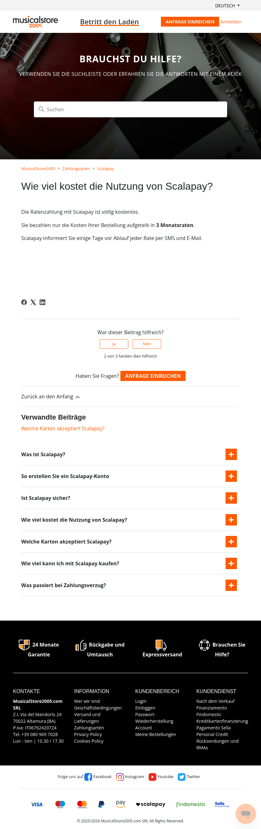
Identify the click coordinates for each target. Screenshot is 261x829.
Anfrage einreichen (190, 22)
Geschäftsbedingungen (98, 708)
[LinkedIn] (42, 302)
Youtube (161, 776)
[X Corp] (33, 302)
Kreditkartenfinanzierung (222, 721)
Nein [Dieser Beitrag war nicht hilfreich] (147, 344)
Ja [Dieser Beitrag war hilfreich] (114, 344)
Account (143, 728)
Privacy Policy (88, 734)
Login (140, 701)
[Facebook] (24, 302)
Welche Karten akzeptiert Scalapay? (63, 428)
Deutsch (225, 6)
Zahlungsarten (76, 168)
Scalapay (105, 168)
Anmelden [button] (231, 22)
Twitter (189, 776)
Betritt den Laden (109, 21)
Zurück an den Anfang (51, 396)
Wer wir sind (87, 701)
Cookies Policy (88, 741)
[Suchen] (130, 109)
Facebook (97, 776)
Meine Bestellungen (155, 734)
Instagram (130, 776)
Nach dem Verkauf (215, 701)
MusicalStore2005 (38, 168)
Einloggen (145, 708)
